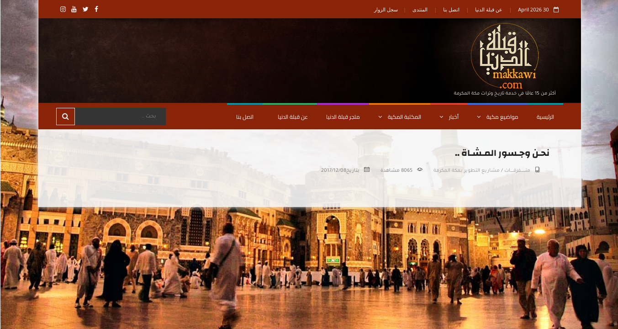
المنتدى (419, 9)
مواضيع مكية (497, 116)
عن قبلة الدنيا (488, 9)
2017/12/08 (333, 171)
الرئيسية (545, 116)
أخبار (448, 116)
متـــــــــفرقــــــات (517, 171)
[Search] (119, 116)
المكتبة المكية (399, 116)
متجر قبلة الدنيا (342, 116)
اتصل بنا (451, 9)
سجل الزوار (385, 9)
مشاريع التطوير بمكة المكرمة (466, 171)
